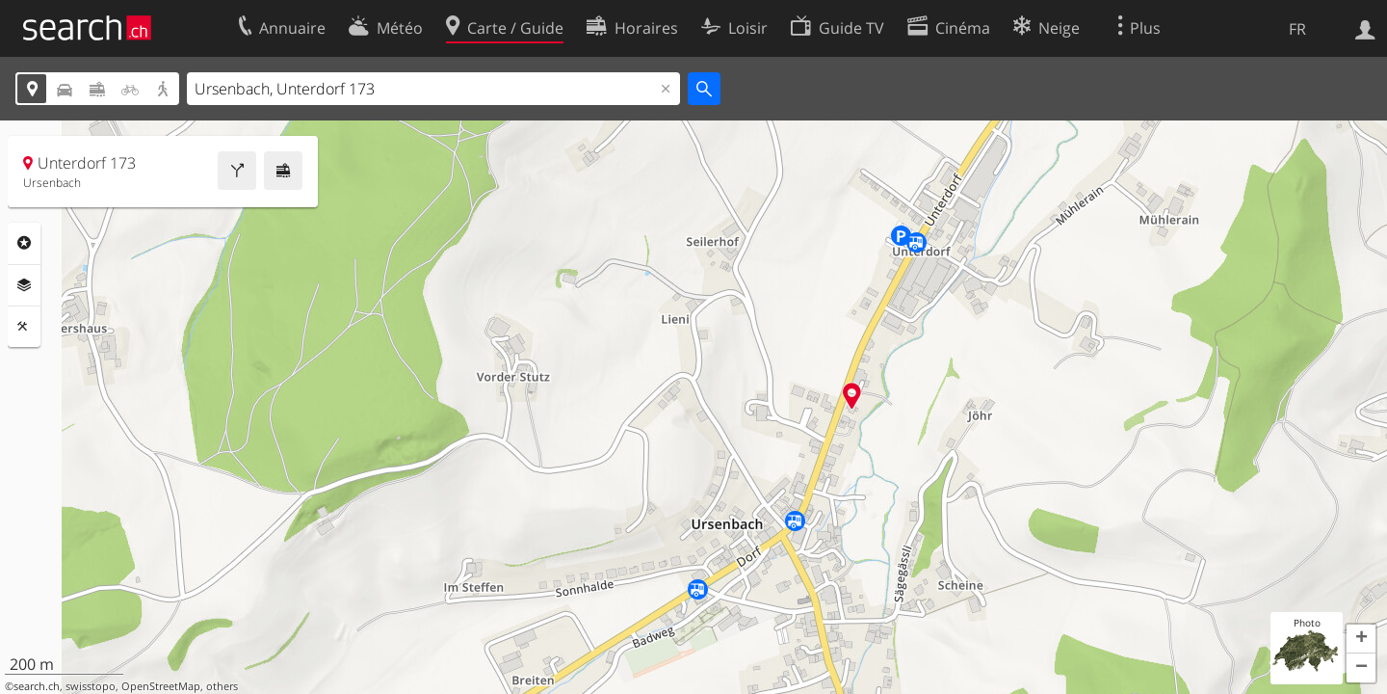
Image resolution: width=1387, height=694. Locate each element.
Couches (24, 285)
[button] (1361, 639)
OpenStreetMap (160, 686)
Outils (24, 327)
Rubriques (24, 243)
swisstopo (90, 686)
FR (1297, 29)
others (222, 686)
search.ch (36, 686)
